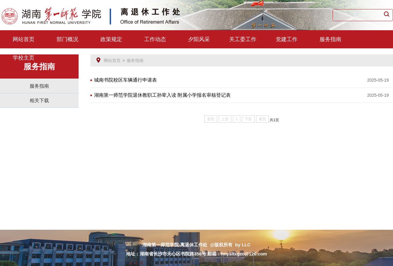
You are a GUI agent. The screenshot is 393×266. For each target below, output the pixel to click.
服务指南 (330, 39)
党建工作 (286, 39)
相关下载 (39, 100)
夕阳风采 (199, 39)
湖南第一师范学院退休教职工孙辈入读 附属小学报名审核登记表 (162, 95)
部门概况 (67, 39)
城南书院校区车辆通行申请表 (125, 80)
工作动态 (155, 39)
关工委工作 (242, 39)
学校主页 (23, 58)
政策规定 (111, 39)
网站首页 (23, 39)
